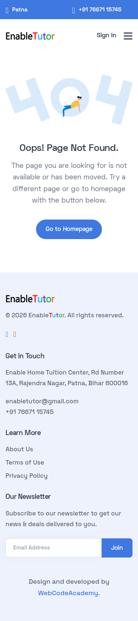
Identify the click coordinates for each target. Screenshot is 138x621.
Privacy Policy (26, 476)
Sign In (106, 36)
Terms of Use (25, 462)
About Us (19, 449)
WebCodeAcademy (68, 593)
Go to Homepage (69, 229)
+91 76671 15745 (100, 9)
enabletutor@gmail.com (42, 401)
